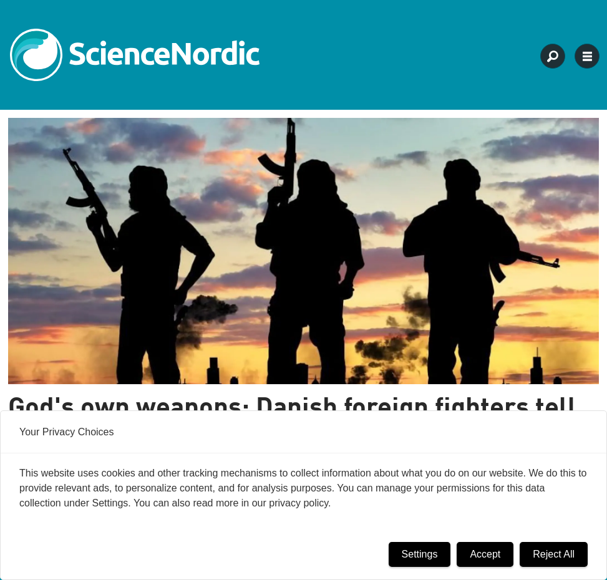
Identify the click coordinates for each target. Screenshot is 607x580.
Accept (485, 554)
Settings (420, 554)
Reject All (554, 554)
